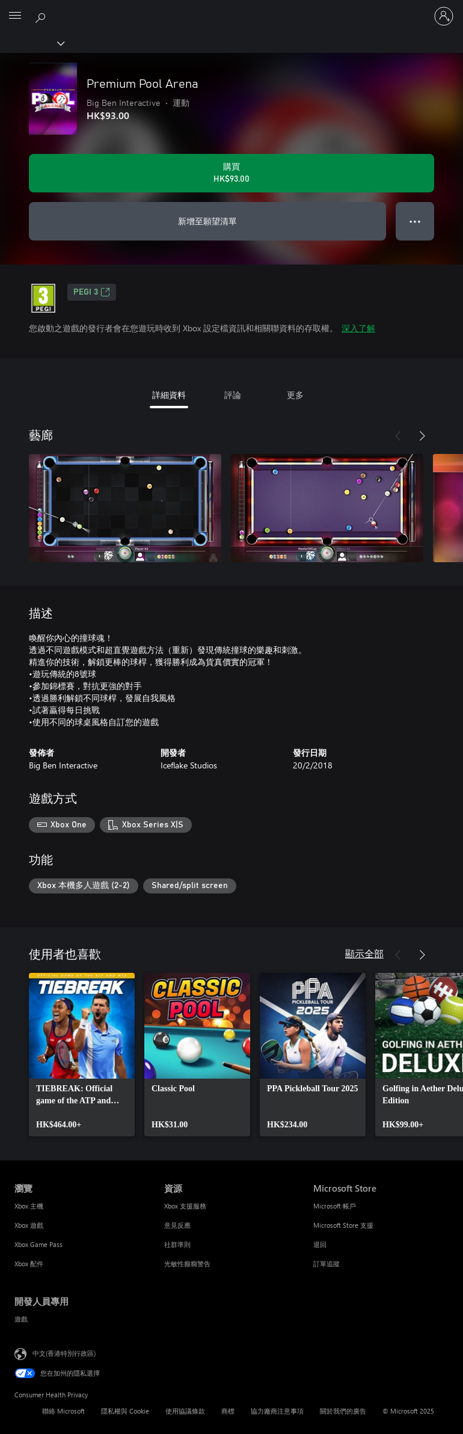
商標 (228, 1411)
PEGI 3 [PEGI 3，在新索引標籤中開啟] (91, 292)
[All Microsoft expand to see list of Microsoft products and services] (15, 16)
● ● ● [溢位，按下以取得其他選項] (415, 221)
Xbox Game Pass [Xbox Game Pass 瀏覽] (38, 1244)
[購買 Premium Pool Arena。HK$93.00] (231, 173)
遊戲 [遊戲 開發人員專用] (21, 1319)
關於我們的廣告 (343, 1411)
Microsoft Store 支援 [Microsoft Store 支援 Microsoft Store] (343, 1225)
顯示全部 (364, 953)
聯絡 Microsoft (63, 1411)
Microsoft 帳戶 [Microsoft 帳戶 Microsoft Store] (334, 1206)
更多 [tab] (295, 394)
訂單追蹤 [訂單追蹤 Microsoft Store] (326, 1263)
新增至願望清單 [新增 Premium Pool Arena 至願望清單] (207, 221)
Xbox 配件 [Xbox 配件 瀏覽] (28, 1263)
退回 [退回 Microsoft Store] (320, 1244)
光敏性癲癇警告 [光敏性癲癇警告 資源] (187, 1263)
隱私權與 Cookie (125, 1411)
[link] (82, 1054)
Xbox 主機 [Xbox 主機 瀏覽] (28, 1206)
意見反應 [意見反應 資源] (177, 1225)
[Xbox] (31, 42)
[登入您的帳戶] (443, 16)
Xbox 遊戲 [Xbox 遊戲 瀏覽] (28, 1225)
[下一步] (422, 435)
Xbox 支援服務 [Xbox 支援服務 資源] (185, 1206)
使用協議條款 (185, 1411)
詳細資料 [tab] (169, 394)
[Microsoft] (231, 9)
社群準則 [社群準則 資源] (177, 1244)
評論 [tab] (232, 394)
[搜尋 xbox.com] (42, 15)
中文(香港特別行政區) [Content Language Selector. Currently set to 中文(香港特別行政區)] (64, 1353)
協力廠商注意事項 (277, 1411)
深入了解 (358, 328)
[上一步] (398, 435)
